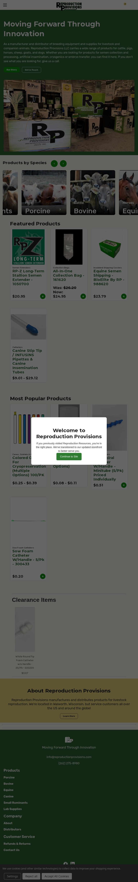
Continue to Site (69, 456)
